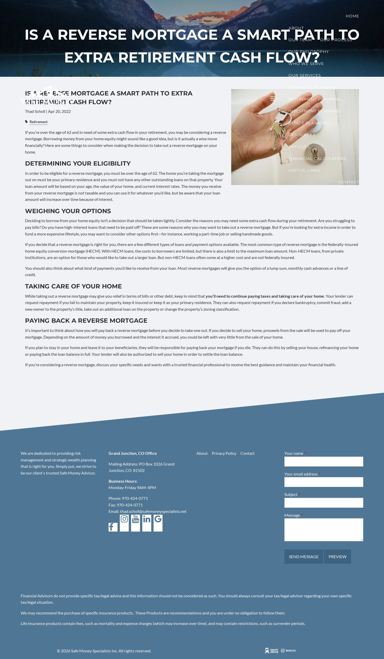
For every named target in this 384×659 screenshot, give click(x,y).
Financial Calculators (317, 158)
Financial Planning (313, 87)
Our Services (304, 75)
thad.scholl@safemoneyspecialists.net (153, 511)
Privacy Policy (224, 453)
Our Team (300, 39)
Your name (312, 453)
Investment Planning (314, 111)
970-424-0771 (135, 498)
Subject (309, 494)
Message (310, 515)
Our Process (336, 39)
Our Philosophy (308, 51)
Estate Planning (308, 123)
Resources (301, 134)
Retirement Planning (315, 99)
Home (352, 16)
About (296, 28)
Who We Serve (306, 63)
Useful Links (304, 170)
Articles (299, 146)
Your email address (319, 473)
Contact (348, 182)
